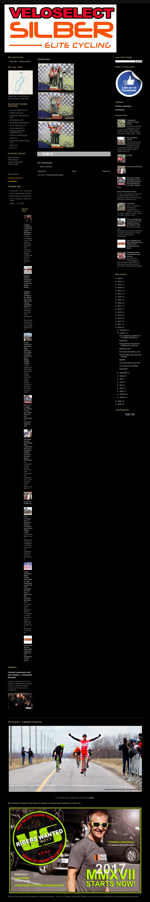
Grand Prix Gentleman (27, 503)
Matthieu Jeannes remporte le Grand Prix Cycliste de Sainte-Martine (28, 281)
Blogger (91, 798)
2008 (120, 404)
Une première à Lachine (131, 139)
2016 (120, 309)
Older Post (106, 171)
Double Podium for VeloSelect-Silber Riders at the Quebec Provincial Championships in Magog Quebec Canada (28, 353)
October (123, 333)
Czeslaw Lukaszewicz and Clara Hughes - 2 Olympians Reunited (28, 229)
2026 (120, 278)
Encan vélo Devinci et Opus (127, 192)
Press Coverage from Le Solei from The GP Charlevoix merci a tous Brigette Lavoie (28, 524)
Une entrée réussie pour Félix (129, 363)
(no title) (129, 155)
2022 (120, 291)
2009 (120, 401)
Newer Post (42, 171)
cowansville (130, 203)
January (123, 397)
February (123, 394)
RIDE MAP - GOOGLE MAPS (20, 61)
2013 (120, 318)
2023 (120, 287)
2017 (120, 306)
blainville (122, 360)
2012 (120, 321)
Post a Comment (46, 167)
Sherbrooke (123, 341)
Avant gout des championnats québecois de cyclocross (129, 345)
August (122, 376)
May (121, 385)
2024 (120, 284)
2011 (120, 324)
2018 (120, 303)
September (124, 373)
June (121, 382)
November (123, 330)
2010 (120, 327)
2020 (120, 297)
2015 (120, 312)
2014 (120, 315)
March (122, 391)
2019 (120, 300)
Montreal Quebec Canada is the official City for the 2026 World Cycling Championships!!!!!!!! (28, 299)
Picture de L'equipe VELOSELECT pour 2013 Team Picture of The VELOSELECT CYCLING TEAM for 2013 (129, 182)
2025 (120, 281)
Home (74, 171)
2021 (120, 294)
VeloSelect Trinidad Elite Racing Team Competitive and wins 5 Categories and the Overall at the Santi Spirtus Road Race (28, 449)
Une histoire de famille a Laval (129, 352)
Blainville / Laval (124, 349)
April (121, 388)
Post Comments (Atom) (55, 175)
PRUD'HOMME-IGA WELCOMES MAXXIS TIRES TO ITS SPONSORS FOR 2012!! (28, 653)
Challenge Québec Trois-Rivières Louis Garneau (133, 254)
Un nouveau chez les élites (128, 366)
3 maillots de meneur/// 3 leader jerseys (132, 122)
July (121, 379)
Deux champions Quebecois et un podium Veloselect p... (130, 337)
